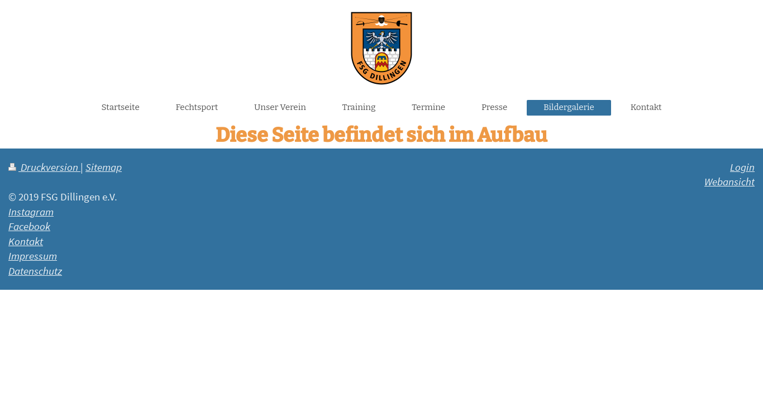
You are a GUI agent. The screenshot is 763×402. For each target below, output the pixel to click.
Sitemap (103, 167)
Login (742, 167)
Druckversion (44, 167)
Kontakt (25, 241)
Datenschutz (35, 270)
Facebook (29, 226)
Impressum (32, 255)
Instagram (31, 211)
